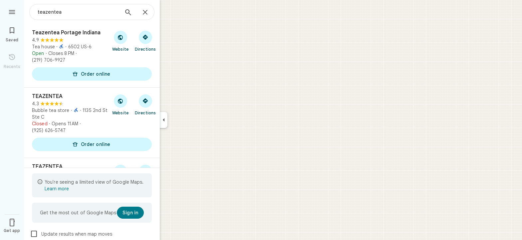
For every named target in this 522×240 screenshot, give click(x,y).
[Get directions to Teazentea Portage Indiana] (145, 40)
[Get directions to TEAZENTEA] (145, 104)
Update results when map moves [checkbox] (71, 234)
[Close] (145, 12)
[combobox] (78, 12)
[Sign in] (130, 213)
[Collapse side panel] (163, 120)
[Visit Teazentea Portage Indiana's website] (120, 40)
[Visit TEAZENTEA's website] (120, 104)
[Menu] (12, 11)
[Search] (128, 13)
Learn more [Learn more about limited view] (57, 189)
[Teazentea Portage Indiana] (92, 55)
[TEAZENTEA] (92, 123)
